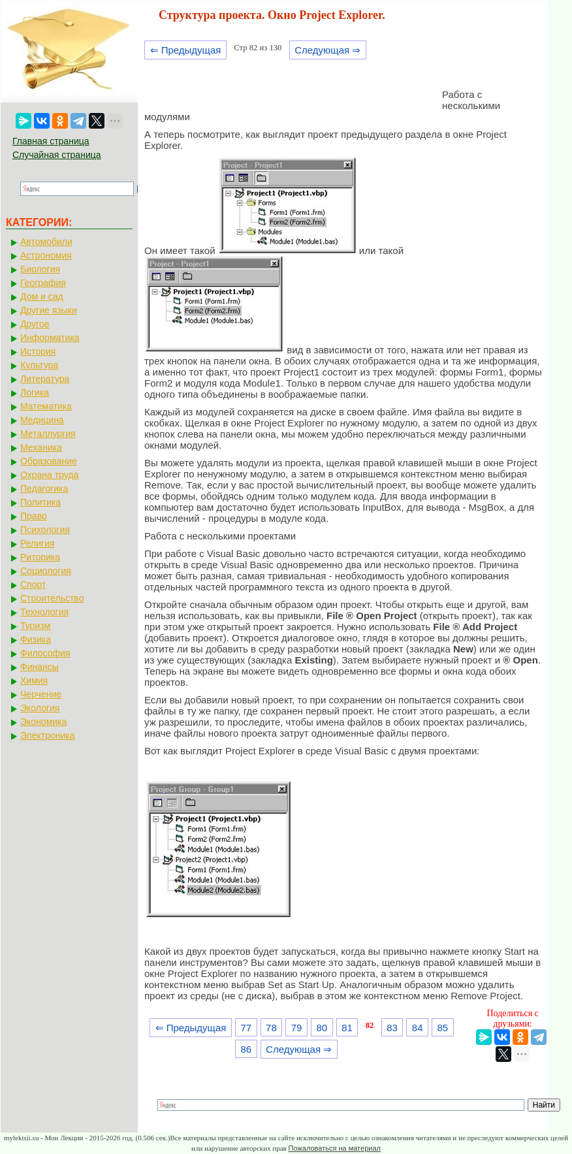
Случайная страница (56, 155)
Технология (44, 612)
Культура (39, 365)
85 (443, 1027)
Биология (40, 269)
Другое (34, 324)
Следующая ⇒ (327, 50)
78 (271, 1027)
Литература (44, 379)
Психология (45, 529)
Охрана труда (49, 475)
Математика (46, 406)
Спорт (33, 584)
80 (321, 1027)
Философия (45, 653)
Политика (40, 502)
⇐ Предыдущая (185, 50)
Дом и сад (41, 296)
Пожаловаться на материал (335, 1148)
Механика (41, 447)
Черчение (40, 694)
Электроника (47, 735)
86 (245, 1049)
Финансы (39, 667)
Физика (35, 639)
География (43, 283)
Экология (39, 708)
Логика (34, 392)
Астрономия (46, 255)
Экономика (43, 721)
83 (392, 1027)
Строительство (52, 598)
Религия (37, 543)
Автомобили (46, 241)
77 (245, 1027)
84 (417, 1027)
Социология (45, 571)
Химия (34, 680)
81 (347, 1027)
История (38, 351)
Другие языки (48, 310)
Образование (48, 461)
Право (33, 516)
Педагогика (44, 488)
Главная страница (50, 141)
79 (296, 1027)
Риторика (40, 557)
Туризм (35, 625)
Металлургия (48, 433)
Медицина (42, 420)
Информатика (49, 337)
